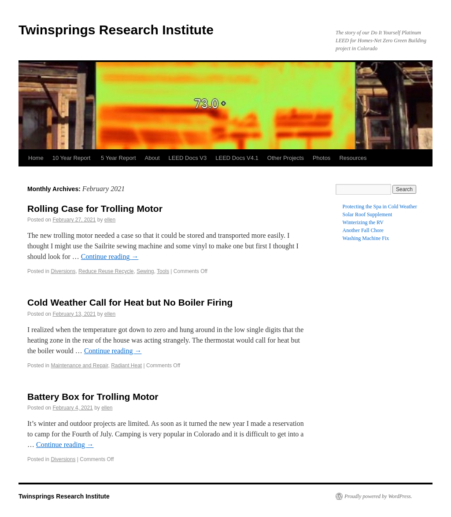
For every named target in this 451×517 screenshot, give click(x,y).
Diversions (63, 271)
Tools (163, 271)
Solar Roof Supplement (367, 214)
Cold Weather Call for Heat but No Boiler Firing (130, 302)
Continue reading (110, 256)
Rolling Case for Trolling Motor (95, 208)
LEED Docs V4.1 (237, 158)
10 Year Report (72, 158)
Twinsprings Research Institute (116, 29)
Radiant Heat (126, 365)
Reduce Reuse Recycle (105, 271)
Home (36, 158)
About (152, 158)
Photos (321, 158)
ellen (109, 220)
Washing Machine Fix (366, 238)
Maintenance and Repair (79, 365)
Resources (352, 158)
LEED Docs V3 (188, 158)
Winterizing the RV (363, 222)
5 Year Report (118, 158)
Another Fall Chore (363, 230)
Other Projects (285, 158)
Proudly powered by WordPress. (378, 496)
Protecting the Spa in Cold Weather (380, 206)
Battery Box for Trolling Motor (93, 396)
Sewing (145, 271)
